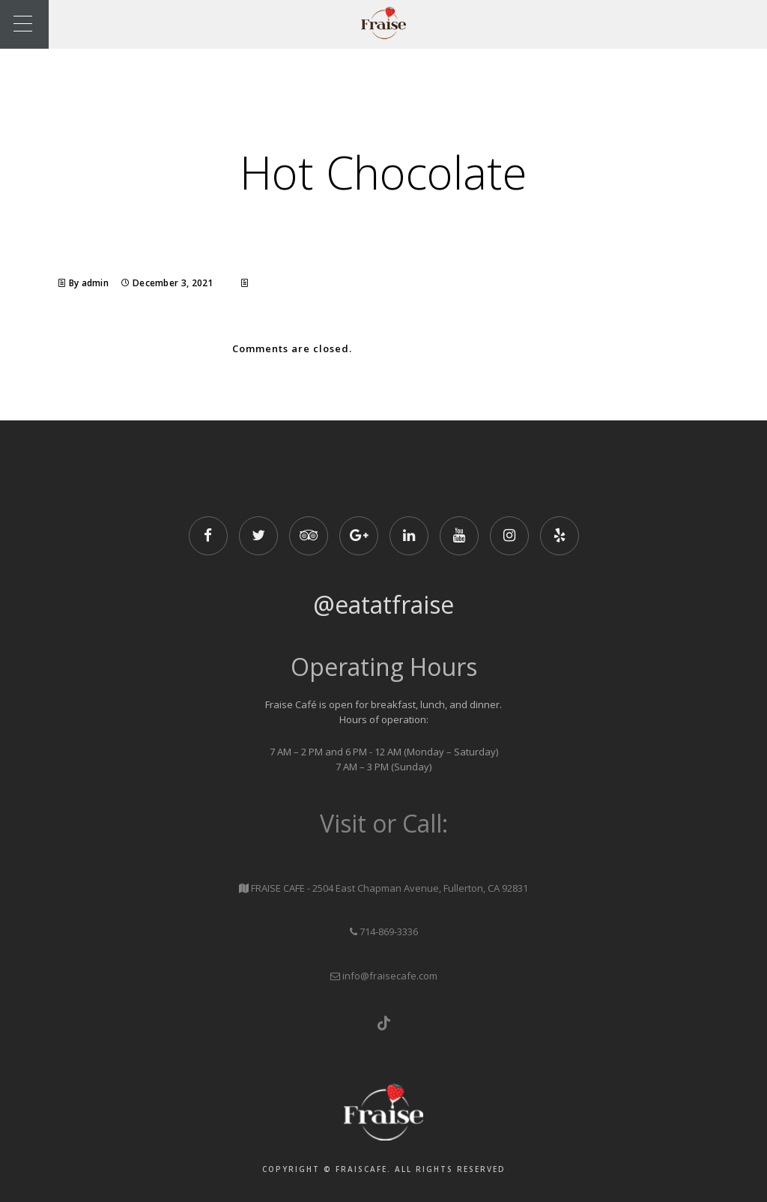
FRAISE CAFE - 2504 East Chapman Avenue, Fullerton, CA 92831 (389, 888)
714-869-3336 (389, 931)
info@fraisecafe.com (389, 975)
